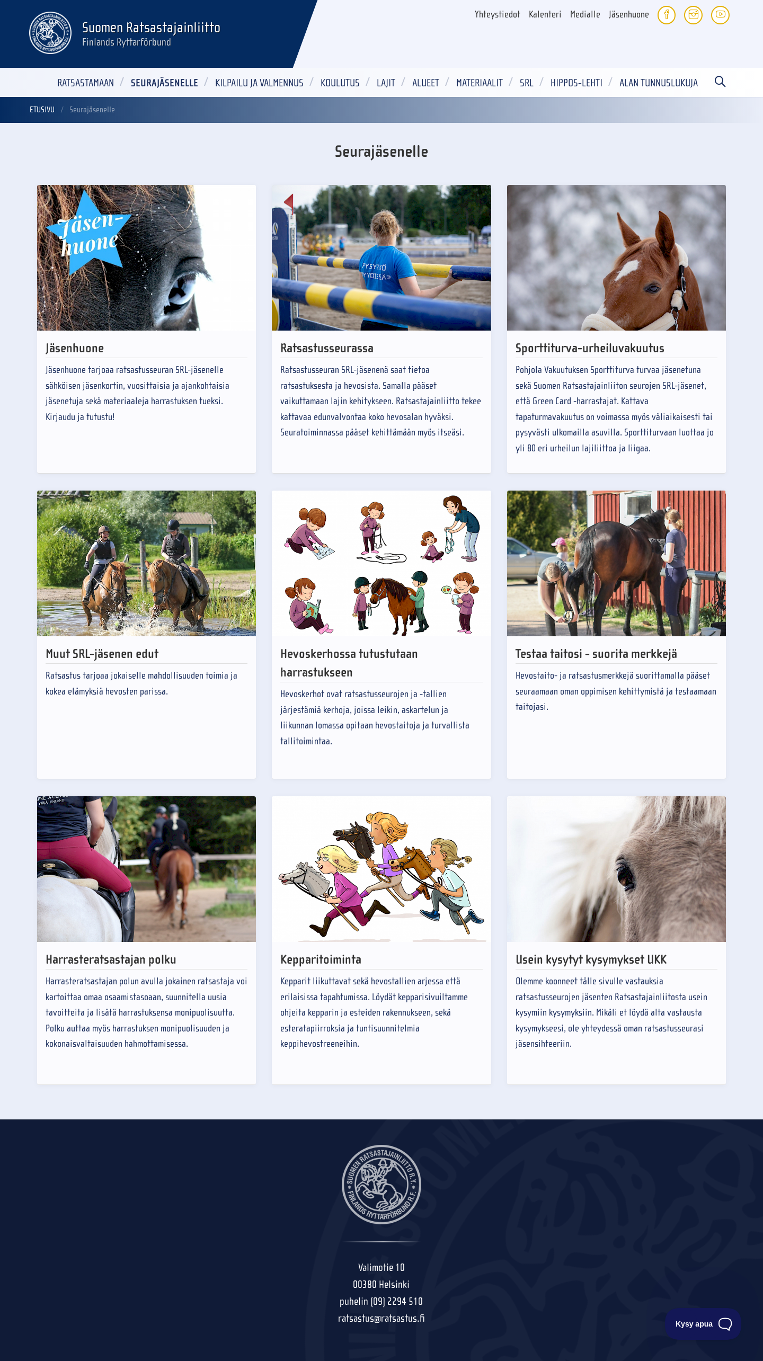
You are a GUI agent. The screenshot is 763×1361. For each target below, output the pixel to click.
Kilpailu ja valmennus (259, 83)
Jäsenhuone (629, 14)
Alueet (425, 83)
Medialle (585, 14)
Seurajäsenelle (164, 83)
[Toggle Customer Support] (703, 1324)
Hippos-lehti (576, 83)
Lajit (386, 83)
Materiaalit (479, 83)
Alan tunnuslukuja (658, 83)
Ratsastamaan (85, 83)
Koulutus (340, 83)
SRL (527, 83)
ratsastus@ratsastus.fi (381, 1318)
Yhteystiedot (497, 14)
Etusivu (42, 109)
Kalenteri (545, 14)
